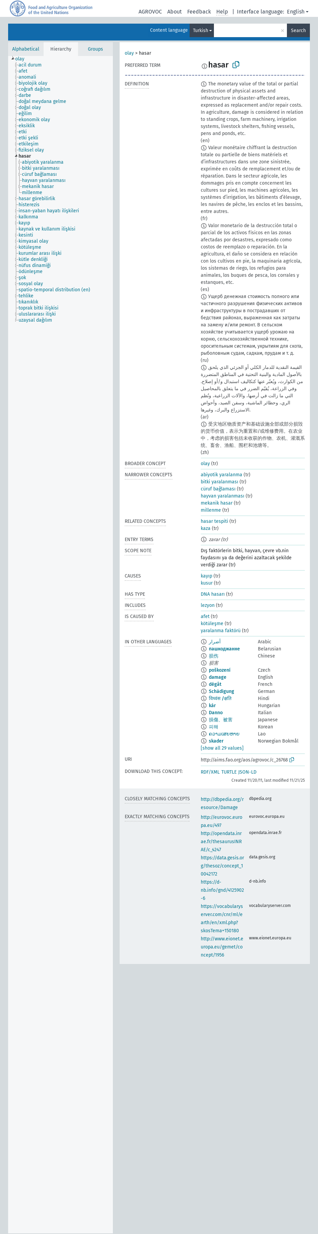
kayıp (206, 576)
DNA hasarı (213, 594)
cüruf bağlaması (218, 489)
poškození (219, 670)
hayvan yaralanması (222, 496)
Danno (216, 713)
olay (129, 53)
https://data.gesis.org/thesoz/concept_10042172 (222, 866)
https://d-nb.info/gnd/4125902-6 (222, 890)
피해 (213, 727)
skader (216, 741)
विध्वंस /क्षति (220, 698)
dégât (215, 684)
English (295, 11)
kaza (206, 528)
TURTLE (229, 772)
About (174, 11)
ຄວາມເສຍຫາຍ (224, 734)
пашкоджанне (224, 649)
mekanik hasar (217, 503)
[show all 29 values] (222, 748)
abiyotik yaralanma (221, 475)
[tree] (60, 644)
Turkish (200, 30)
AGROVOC (150, 11)
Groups (95, 49)
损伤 (213, 656)
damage (217, 677)
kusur (207, 583)
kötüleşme (212, 623)
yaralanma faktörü (221, 631)
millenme (211, 510)
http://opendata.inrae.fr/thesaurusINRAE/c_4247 (221, 842)
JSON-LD (247, 772)
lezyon (208, 605)
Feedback (199, 11)
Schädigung (221, 691)
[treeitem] (22, 59)
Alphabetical (25, 49)
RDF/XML (210, 772)
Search (298, 30)
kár (212, 705)
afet (205, 616)
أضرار (215, 642)
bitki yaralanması (219, 482)
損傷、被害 (221, 720)
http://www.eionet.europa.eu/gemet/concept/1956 (222, 947)
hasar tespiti (214, 521)
